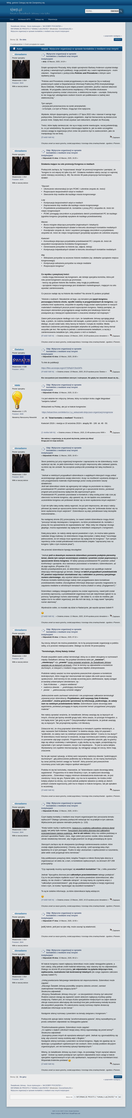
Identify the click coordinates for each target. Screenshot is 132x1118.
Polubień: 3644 (17, 83)
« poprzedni (108, 36)
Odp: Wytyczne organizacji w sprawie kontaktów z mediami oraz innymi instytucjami (61, 153)
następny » (117, 36)
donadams (21, 54)
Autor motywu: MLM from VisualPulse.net (65, 1113)
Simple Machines (74, 1111)
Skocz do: (69, 1097)
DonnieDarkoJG (65, 29)
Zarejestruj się (38, 3)
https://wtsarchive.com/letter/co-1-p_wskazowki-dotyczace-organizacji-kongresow (77, 412)
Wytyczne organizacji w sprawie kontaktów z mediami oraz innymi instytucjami (59, 56)
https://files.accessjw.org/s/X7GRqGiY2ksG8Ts (61, 368)
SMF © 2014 (64, 1111)
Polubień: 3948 (17, 414)
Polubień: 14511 (18, 369)
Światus (19, 349)
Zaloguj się (23, 3)
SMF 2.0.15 (55, 1111)
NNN (17, 385)
